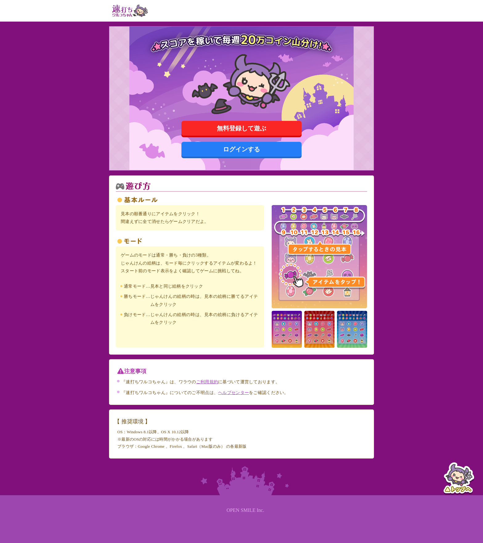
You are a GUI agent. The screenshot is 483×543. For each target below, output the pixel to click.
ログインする (241, 149)
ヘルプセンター (233, 392)
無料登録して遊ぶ (241, 128)
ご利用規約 (207, 382)
